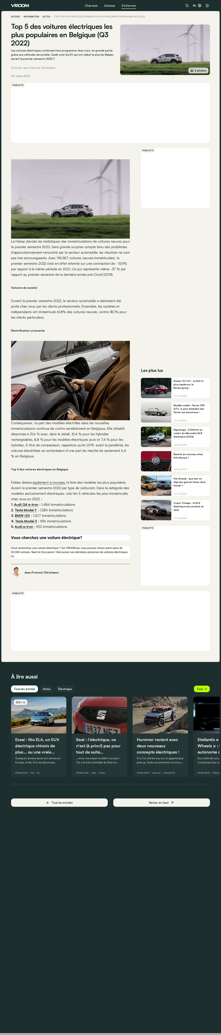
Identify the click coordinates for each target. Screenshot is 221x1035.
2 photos (198, 70)
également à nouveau (49, 482)
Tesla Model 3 (26, 521)
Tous (202, 689)
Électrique (65, 689)
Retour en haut (161, 802)
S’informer (129, 5)
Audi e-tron (24, 526)
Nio (32, 773)
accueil (15, 17)
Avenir (102, 773)
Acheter (109, 5)
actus (46, 17)
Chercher (91, 5)
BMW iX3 (22, 515)
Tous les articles (24, 689)
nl (197, 5)
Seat (94, 773)
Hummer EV (169, 773)
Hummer (156, 773)
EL (38, 773)
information (31, 17)
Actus (46, 689)
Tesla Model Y (26, 510)
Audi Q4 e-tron (26, 504)
